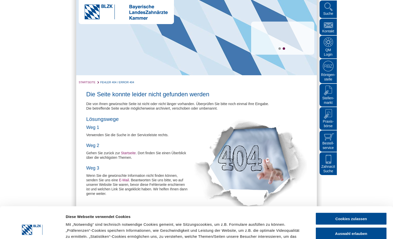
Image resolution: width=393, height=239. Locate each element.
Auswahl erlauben (351, 204)
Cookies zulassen (351, 189)
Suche (328, 14)
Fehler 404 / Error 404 (117, 82)
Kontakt (328, 31)
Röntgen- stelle (328, 77)
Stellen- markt (328, 100)
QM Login (328, 52)
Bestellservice (328, 145)
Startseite (87, 82)
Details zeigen (266, 229)
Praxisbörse (328, 123)
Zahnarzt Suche (328, 169)
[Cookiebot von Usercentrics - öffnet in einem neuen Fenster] (32, 229)
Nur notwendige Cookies (351, 218)
